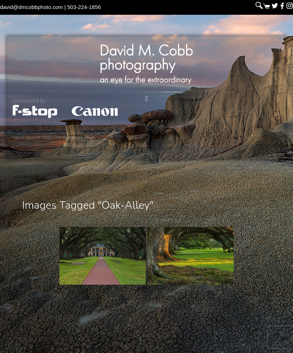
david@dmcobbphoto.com (31, 7)
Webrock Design (81, 137)
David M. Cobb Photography (146, 64)
